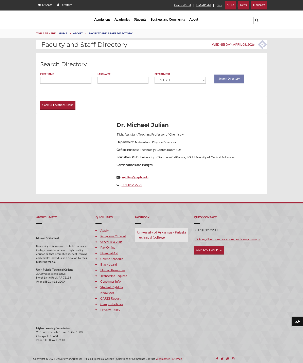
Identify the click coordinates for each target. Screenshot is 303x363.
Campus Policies (111, 304)
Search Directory (229, 78)
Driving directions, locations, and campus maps (227, 239)
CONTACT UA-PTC (209, 249)
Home (63, 33)
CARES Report (110, 298)
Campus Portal (182, 5)
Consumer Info (110, 281)
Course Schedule (111, 259)
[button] (256, 20)
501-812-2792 (132, 185)
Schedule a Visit (111, 242)
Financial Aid (109, 253)
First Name (47, 74)
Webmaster (163, 358)
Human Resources (112, 270)
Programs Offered (113, 236)
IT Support (259, 4)
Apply (104, 230)
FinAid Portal (203, 5)
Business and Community (167, 19)
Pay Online (107, 247)
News (243, 4)
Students (140, 19)
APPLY (230, 4)
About (193, 19)
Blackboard (108, 264)
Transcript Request (113, 276)
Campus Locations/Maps (57, 104)
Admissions (102, 19)
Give (219, 5)
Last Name (103, 74)
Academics (122, 19)
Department (162, 74)
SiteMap (177, 358)
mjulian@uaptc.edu (135, 177)
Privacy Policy (110, 309)
